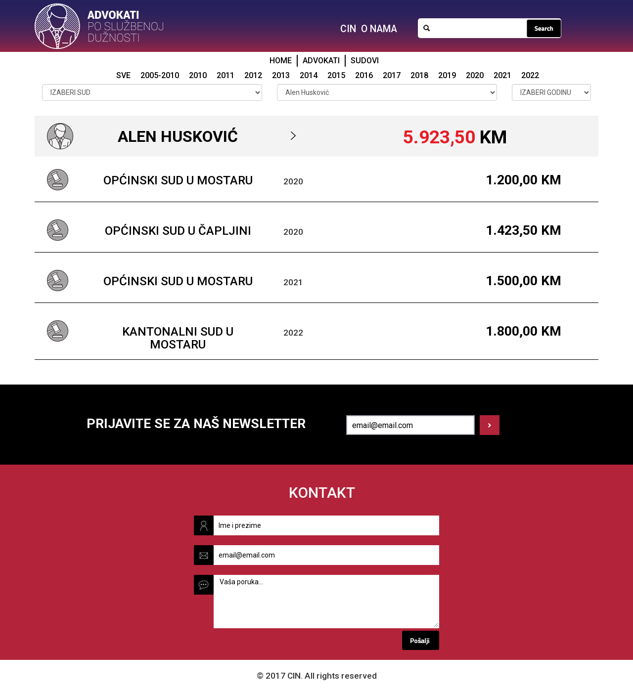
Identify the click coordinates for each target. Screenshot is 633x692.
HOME (281, 60)
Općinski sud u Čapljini (178, 231)
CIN (348, 29)
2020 (475, 75)
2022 (530, 75)
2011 (225, 75)
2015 (336, 75)
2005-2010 (159, 75)
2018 (419, 75)
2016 (364, 75)
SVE (123, 75)
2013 (281, 75)
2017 (392, 75)
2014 (308, 75)
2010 (198, 75)
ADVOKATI (321, 60)
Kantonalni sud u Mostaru (177, 338)
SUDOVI (365, 60)
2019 (447, 75)
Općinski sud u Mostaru (178, 180)
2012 (253, 75)
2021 (502, 75)
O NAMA (379, 29)
